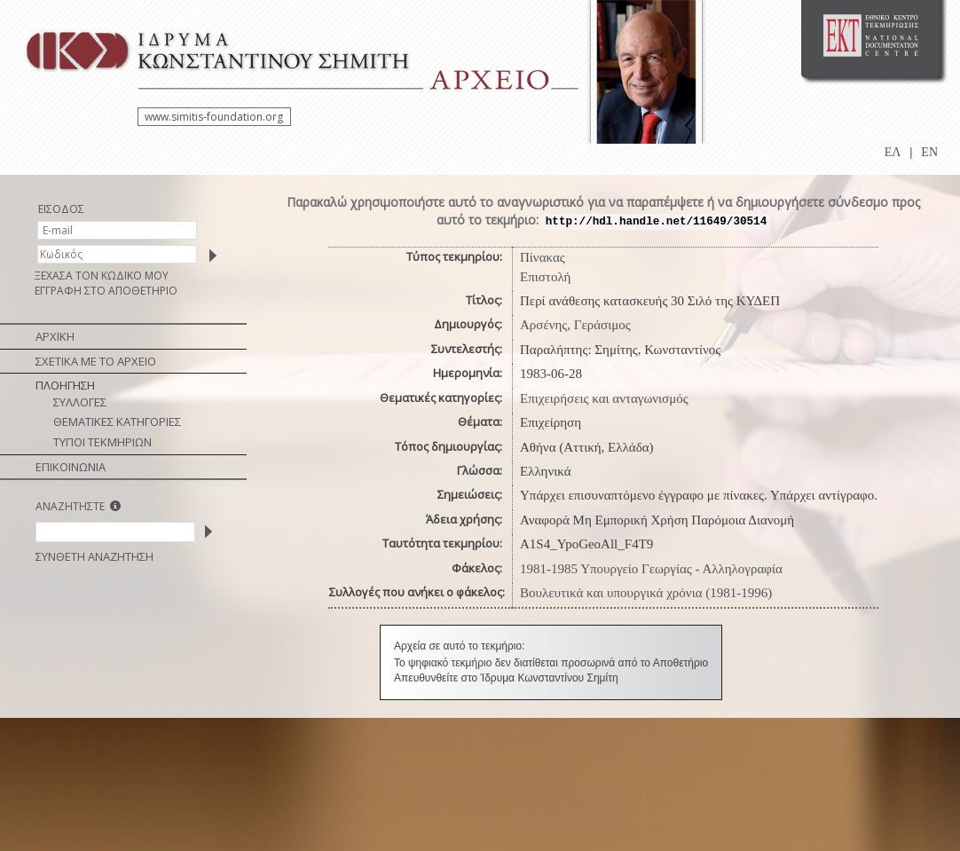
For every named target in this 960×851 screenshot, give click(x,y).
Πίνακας (542, 257)
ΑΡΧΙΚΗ (55, 336)
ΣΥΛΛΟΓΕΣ (79, 402)
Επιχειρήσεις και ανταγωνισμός (604, 398)
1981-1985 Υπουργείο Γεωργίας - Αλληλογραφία (651, 569)
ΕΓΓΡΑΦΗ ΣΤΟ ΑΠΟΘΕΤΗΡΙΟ (106, 290)
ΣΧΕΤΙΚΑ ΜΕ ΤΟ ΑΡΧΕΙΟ (95, 361)
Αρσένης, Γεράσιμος (575, 325)
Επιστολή (545, 277)
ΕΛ (893, 152)
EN (929, 152)
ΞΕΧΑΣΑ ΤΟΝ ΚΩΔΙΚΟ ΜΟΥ (102, 275)
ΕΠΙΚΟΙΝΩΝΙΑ (70, 467)
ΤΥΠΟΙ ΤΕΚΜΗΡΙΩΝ (102, 442)
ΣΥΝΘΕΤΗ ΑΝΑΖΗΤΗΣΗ (94, 556)
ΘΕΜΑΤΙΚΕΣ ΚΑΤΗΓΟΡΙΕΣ (117, 421)
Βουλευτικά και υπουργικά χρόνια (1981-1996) (646, 593)
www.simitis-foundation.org (214, 116)
